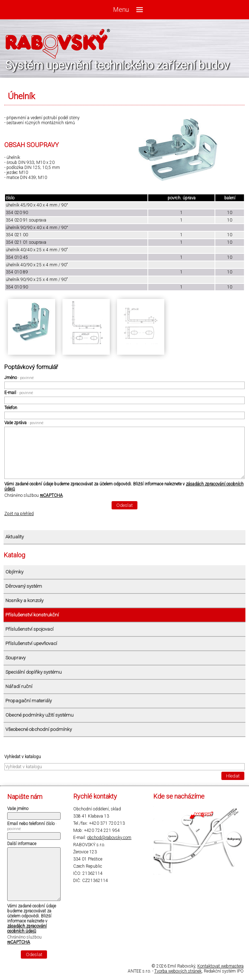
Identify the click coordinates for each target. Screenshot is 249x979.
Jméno (19, 377)
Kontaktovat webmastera (220, 966)
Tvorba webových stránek (178, 971)
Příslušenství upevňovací (31, 643)
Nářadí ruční (18, 686)
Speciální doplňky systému (33, 672)
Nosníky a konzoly (24, 600)
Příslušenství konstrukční (32, 614)
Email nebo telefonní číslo (32, 826)
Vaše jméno (17, 808)
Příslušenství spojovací (29, 629)
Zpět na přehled (19, 513)
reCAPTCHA (51, 495)
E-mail (18, 392)
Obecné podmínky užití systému (39, 715)
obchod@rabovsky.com (109, 837)
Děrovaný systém (23, 586)
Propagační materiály (28, 700)
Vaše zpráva (23, 422)
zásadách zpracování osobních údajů (27, 929)
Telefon (10, 407)
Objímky (14, 572)
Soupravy (15, 657)
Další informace (21, 843)
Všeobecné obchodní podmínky (38, 729)
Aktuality (14, 536)
